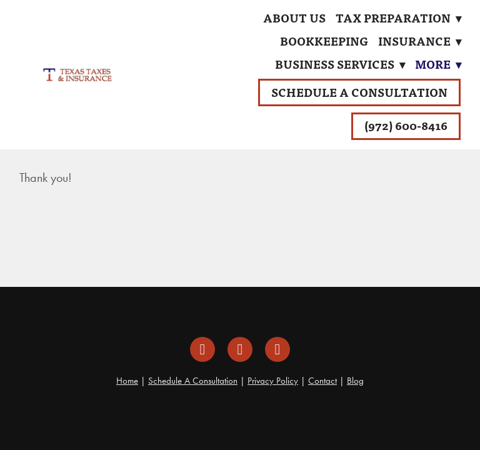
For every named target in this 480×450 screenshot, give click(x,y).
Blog (355, 380)
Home (127, 380)
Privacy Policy (273, 380)
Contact (322, 380)
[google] (277, 349)
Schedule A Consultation (359, 92)
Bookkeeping (324, 40)
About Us (294, 17)
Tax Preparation (398, 17)
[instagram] (240, 349)
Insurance (419, 40)
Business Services (340, 64)
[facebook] (202, 349)
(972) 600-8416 (406, 125)
